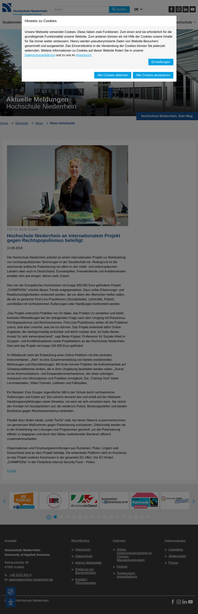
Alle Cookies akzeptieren (153, 75)
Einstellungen (160, 62)
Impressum (83, 55)
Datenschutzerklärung (40, 55)
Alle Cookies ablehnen (112, 75)
